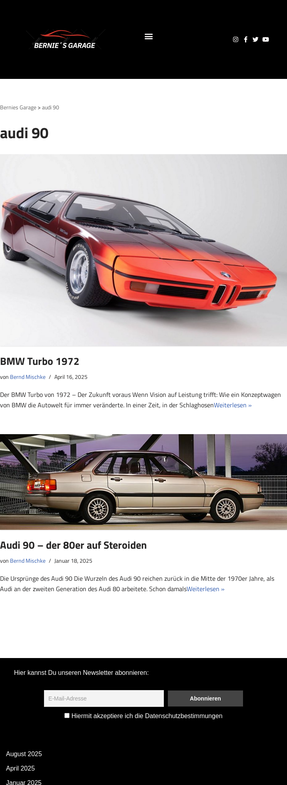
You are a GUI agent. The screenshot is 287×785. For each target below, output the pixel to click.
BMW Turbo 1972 (40, 361)
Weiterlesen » (233, 405)
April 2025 (20, 768)
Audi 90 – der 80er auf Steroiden (73, 545)
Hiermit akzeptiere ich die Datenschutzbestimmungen (143, 716)
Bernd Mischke (28, 376)
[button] (148, 35)
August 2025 (24, 754)
